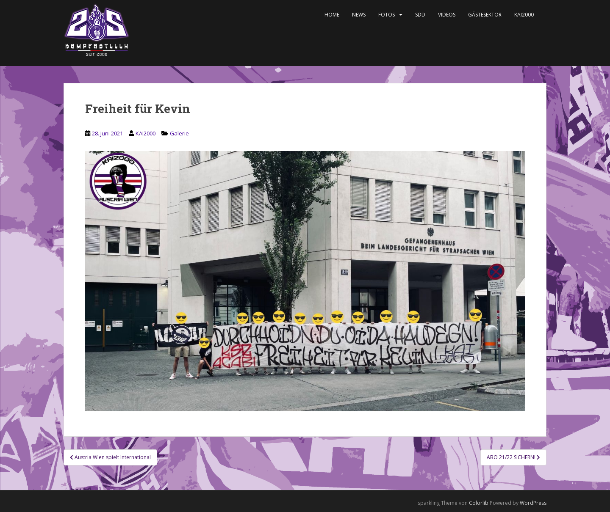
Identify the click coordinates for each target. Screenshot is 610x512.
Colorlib (478, 502)
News (359, 14)
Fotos (386, 14)
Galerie (179, 133)
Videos (446, 14)
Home (331, 14)
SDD (420, 14)
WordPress (533, 502)
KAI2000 (524, 14)
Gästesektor (485, 14)
